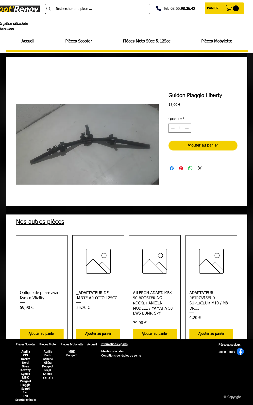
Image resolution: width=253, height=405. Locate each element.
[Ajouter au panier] (42, 334)
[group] (126, 289)
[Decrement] (172, 128)
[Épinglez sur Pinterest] (181, 168)
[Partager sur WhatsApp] (190, 168)
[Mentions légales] (112, 351)
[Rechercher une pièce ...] (97, 9)
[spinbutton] (179, 128)
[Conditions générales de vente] (121, 355)
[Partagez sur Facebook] (172, 168)
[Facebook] (240, 351)
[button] (233, 8)
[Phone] (158, 8)
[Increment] (187, 128)
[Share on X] (200, 168)
